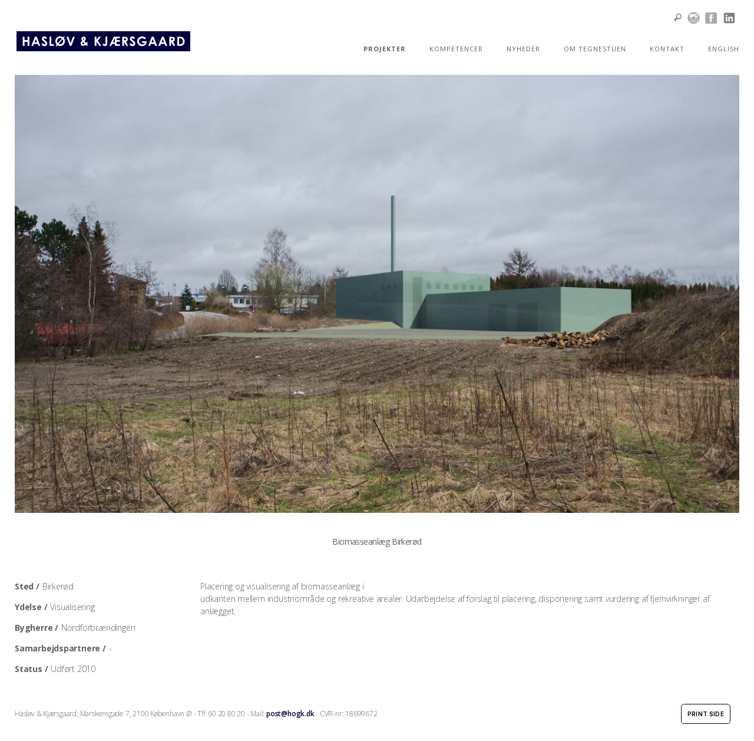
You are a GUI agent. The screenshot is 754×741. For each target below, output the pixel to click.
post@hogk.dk (290, 714)
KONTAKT (667, 48)
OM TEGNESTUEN (595, 48)
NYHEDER (523, 48)
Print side (705, 713)
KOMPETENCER (456, 48)
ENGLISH (723, 48)
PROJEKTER (384, 48)
